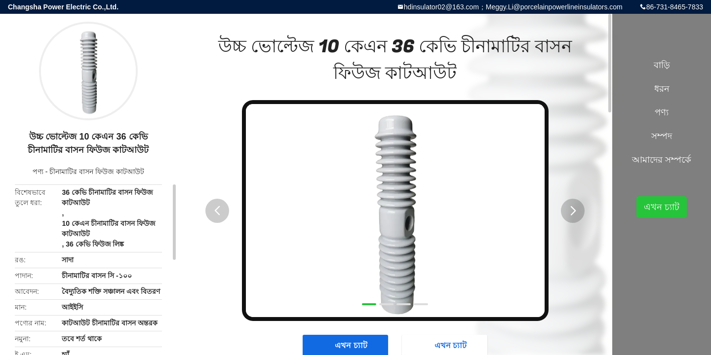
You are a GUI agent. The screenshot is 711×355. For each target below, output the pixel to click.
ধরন (662, 89)
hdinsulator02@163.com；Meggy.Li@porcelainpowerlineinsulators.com (513, 7)
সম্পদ (661, 136)
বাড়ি (662, 65)
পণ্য (38, 172)
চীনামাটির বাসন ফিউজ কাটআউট (96, 172)
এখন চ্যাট (661, 207)
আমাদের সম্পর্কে (661, 160)
